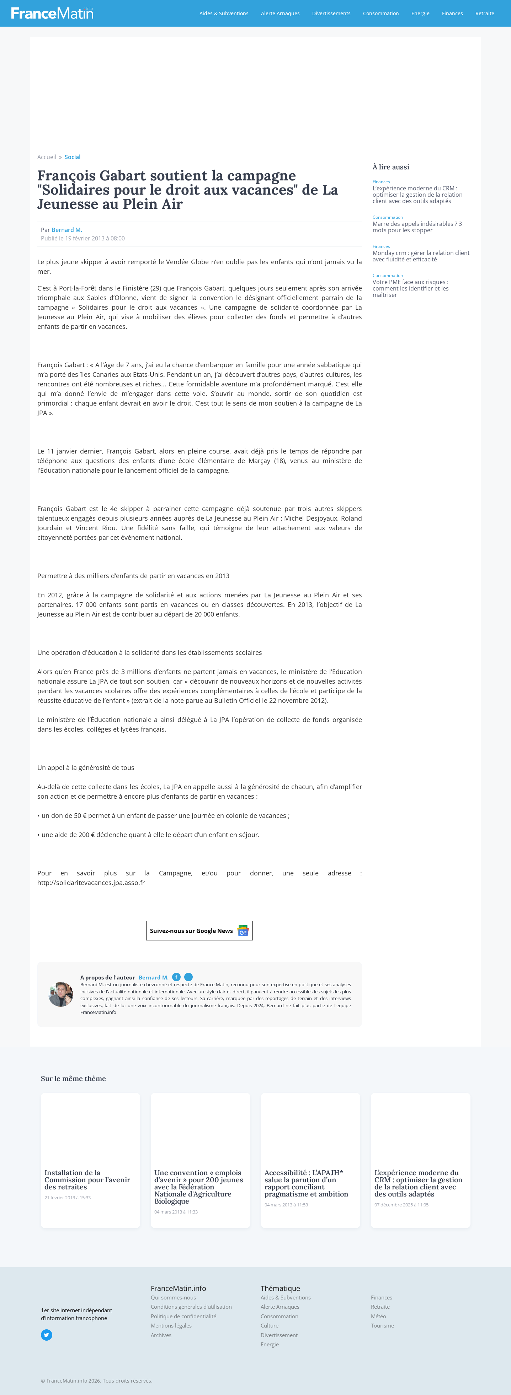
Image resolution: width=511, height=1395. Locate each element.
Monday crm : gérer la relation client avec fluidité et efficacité (421, 256)
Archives (161, 1335)
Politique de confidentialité (183, 1316)
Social (72, 157)
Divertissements (331, 13)
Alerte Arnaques (280, 13)
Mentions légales (171, 1325)
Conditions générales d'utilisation (191, 1306)
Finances (452, 13)
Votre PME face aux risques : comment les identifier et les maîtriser (411, 288)
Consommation (381, 13)
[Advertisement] (255, 99)
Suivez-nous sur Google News (199, 931)
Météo (378, 1316)
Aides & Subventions (224, 13)
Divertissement (279, 1335)
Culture (269, 1325)
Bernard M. (67, 230)
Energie (420, 13)
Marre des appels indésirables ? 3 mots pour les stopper (417, 227)
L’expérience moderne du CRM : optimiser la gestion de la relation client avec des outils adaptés (418, 194)
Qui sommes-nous (173, 1297)
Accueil (46, 157)
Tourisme (382, 1325)
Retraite (484, 13)
